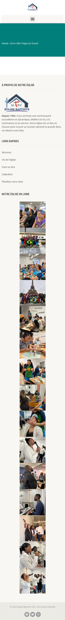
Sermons (6, 152)
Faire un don (8, 167)
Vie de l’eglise (9, 159)
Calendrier (7, 174)
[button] (32, 19)
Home (5, 43)
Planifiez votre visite (12, 181)
